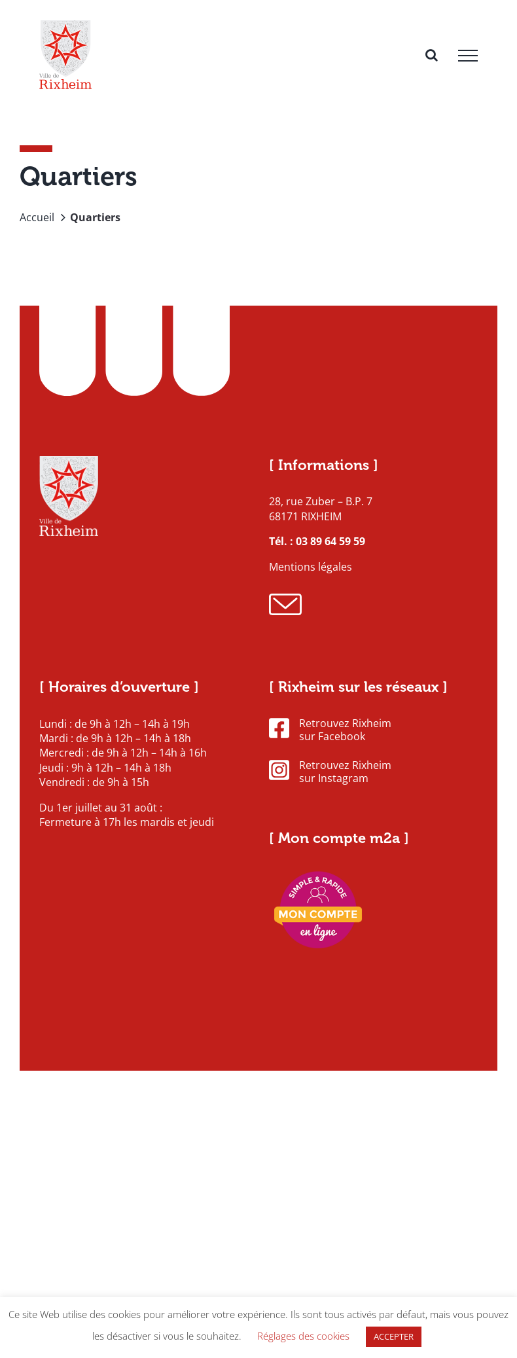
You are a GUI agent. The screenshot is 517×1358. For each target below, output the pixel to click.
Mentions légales (310, 567)
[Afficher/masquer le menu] (468, 56)
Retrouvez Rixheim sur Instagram (330, 772)
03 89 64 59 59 (330, 541)
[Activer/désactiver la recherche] (431, 55)
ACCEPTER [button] (394, 1336)
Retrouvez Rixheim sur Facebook (330, 730)
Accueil (37, 217)
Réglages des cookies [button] (303, 1335)
